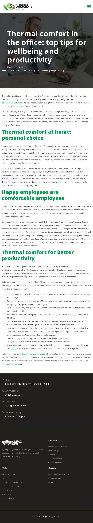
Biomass (5, 478)
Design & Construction (57, 446)
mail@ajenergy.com (16, 405)
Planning (51, 454)
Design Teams (54, 482)
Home (9, 67)
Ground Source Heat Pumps (13, 486)
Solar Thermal (7, 494)
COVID (13, 348)
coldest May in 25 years (12, 103)
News (21, 67)
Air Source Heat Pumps (11, 474)
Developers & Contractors (59, 474)
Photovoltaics (7, 490)
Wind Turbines (8, 498)
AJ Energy (43, 516)
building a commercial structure (32, 354)
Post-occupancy (55, 458)
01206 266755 (12, 394)
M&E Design (53, 450)
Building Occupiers (56, 478)
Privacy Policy (53, 516)
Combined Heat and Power (13, 482)
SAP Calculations (55, 462)
